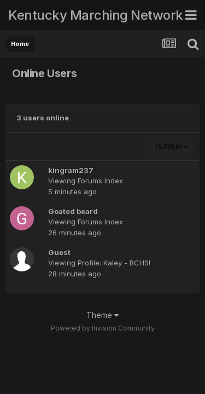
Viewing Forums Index (85, 180)
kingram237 (70, 170)
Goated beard (73, 211)
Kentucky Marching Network (95, 15)
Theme (102, 315)
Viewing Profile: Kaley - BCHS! (99, 262)
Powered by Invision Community (103, 328)
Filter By (171, 146)
